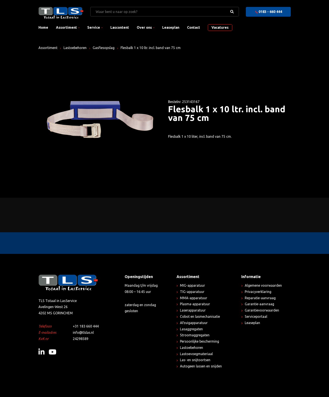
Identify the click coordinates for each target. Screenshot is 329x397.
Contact (193, 27)
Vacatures (220, 27)
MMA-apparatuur (193, 298)
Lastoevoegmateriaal (196, 354)
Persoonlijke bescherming (199, 341)
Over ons (144, 27)
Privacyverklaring (258, 292)
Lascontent (119, 27)
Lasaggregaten (191, 329)
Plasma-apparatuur (195, 304)
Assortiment (66, 27)
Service (93, 27)
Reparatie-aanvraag (260, 298)
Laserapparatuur (193, 310)
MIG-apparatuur (192, 285)
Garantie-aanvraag (259, 304)
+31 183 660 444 (86, 326)
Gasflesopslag (104, 48)
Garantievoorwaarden (262, 310)
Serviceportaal (256, 316)
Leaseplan (170, 27)
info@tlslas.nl (83, 332)
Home (43, 27)
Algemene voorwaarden (263, 285)
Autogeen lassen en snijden (201, 366)
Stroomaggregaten (195, 335)
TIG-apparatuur (192, 292)
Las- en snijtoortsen (195, 360)
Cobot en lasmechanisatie (200, 316)
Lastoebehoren (75, 48)
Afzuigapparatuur (194, 323)
